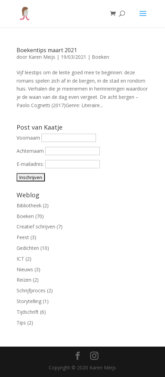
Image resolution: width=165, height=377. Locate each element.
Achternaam (30, 151)
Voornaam (28, 137)
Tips (21, 322)
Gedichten (28, 248)
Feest (23, 237)
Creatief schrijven (36, 226)
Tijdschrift (28, 312)
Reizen (24, 279)
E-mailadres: (31, 164)
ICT (20, 258)
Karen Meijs (42, 57)
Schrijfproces (31, 290)
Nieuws (25, 269)
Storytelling (29, 301)
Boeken (100, 57)
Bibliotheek (29, 205)
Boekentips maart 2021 (47, 50)
